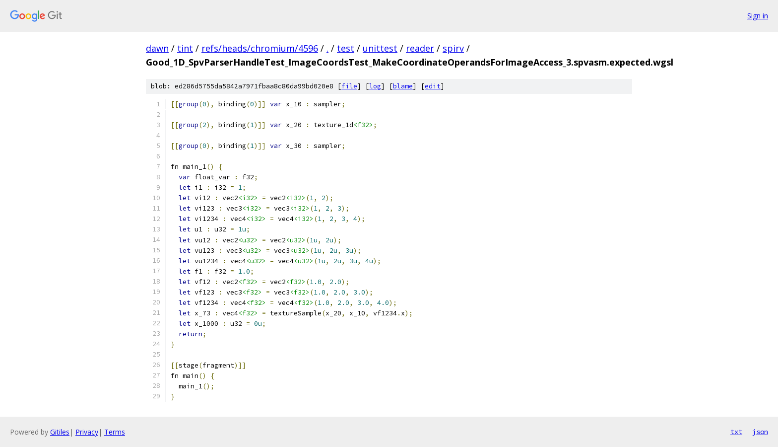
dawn (157, 48)
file (349, 86)
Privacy (86, 432)
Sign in (757, 15)
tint (185, 48)
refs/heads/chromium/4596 (259, 48)
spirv (453, 48)
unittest (380, 48)
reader (420, 48)
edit (433, 86)
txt (736, 431)
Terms (114, 432)
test (345, 48)
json (760, 431)
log (375, 86)
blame (403, 86)
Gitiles (59, 432)
